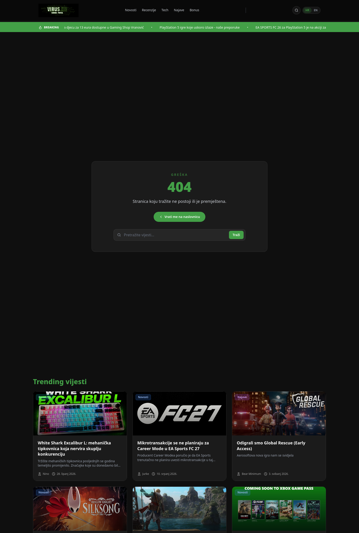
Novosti (130, 10)
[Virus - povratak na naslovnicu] (58, 10)
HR (307, 10)
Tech (164, 10)
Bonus (194, 10)
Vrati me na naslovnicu (179, 217)
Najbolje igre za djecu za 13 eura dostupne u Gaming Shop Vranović (98, 27)
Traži (236, 235)
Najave (179, 10)
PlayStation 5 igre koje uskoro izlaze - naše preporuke (205, 27)
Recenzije (149, 10)
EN (316, 10)
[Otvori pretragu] (296, 10)
